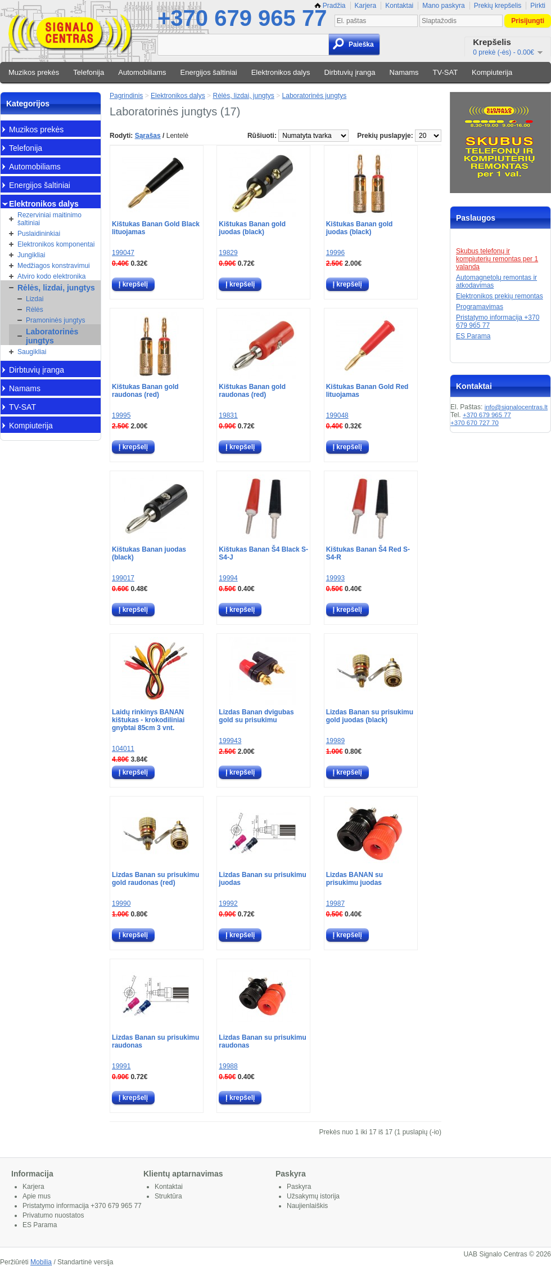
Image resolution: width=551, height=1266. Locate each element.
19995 (121, 415)
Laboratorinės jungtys (52, 336)
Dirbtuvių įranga (349, 72)
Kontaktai (399, 6)
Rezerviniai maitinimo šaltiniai (49, 219)
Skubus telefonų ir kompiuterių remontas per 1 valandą (497, 259)
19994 (228, 578)
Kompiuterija (492, 72)
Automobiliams (142, 72)
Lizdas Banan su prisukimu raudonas (155, 1041)
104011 (123, 749)
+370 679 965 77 (242, 18)
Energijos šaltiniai (208, 72)
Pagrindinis (126, 96)
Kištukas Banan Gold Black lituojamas (156, 228)
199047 (123, 253)
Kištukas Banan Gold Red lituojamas (367, 391)
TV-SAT (445, 72)
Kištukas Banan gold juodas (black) (252, 228)
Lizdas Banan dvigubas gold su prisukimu (256, 716)
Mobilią (41, 1262)
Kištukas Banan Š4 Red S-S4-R (368, 553)
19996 (335, 253)
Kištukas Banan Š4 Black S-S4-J (263, 553)
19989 (335, 741)
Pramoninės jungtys (55, 320)
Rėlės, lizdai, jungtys (56, 287)
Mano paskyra (443, 6)
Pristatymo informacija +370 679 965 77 (82, 1206)
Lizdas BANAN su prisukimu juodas (354, 879)
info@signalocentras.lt (516, 407)
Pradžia (330, 6)
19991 (121, 1066)
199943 (230, 741)
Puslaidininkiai (38, 234)
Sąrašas (148, 136)
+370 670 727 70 (474, 422)
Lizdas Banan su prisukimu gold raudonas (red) (155, 879)
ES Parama (473, 336)
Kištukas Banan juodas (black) (149, 553)
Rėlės (34, 310)
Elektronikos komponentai (55, 244)
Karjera (366, 6)
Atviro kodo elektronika (51, 276)
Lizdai (34, 299)
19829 (228, 253)
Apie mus (36, 1196)
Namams (404, 72)
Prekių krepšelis (498, 6)
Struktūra (168, 1196)
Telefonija (88, 72)
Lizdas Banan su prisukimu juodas (262, 879)
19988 (228, 1066)
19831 (228, 415)
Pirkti (537, 6)
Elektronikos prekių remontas (499, 296)
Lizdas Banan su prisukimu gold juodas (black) (369, 716)
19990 (121, 903)
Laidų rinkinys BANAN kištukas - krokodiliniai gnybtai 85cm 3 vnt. (148, 720)
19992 (228, 903)
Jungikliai (31, 255)
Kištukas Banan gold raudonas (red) (145, 391)
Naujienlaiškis (307, 1206)
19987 (335, 903)
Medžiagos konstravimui (53, 266)
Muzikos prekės (33, 72)
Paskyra (299, 1187)
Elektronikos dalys (280, 72)
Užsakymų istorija (313, 1196)
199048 (337, 415)
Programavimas (479, 307)
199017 (123, 578)
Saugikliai (31, 352)
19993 (335, 578)
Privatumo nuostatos (53, 1215)
